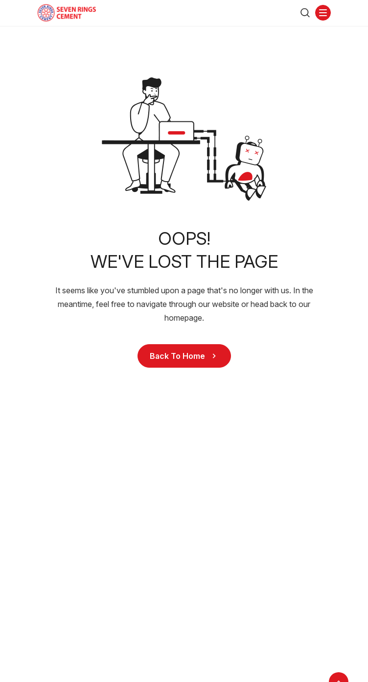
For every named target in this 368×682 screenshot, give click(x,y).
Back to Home (184, 356)
